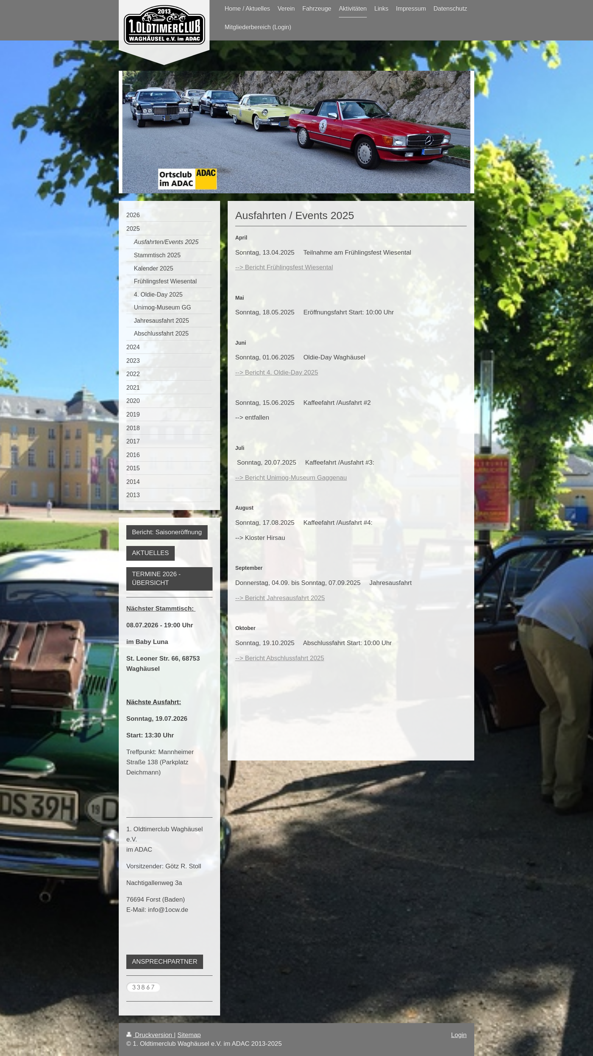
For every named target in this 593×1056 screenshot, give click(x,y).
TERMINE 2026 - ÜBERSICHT (156, 578)
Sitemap (189, 1035)
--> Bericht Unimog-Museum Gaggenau (291, 477)
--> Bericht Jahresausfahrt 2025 (280, 598)
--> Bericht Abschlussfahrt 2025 (279, 658)
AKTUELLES (150, 553)
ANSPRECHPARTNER (164, 961)
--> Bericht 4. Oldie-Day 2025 (276, 372)
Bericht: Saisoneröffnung (167, 532)
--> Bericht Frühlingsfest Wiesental (284, 267)
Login (459, 1035)
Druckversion (150, 1035)
